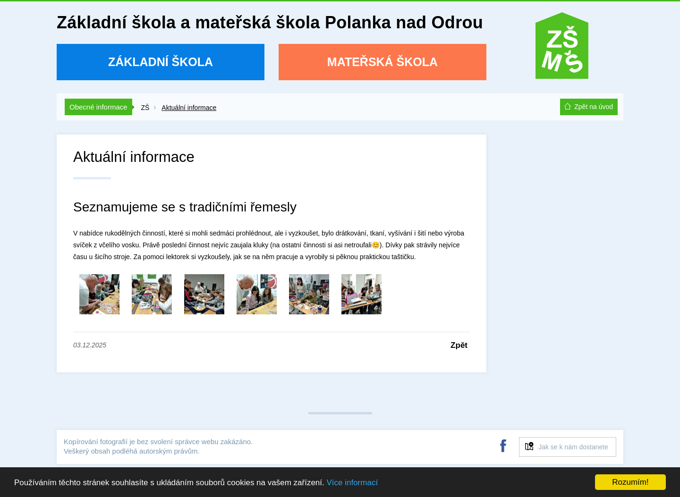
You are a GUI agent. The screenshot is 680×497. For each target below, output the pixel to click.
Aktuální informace (189, 107)
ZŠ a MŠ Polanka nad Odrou (562, 48)
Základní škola (160, 61)
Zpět (459, 345)
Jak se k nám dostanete (573, 447)
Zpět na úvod (593, 106)
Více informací (352, 482)
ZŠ (145, 107)
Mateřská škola (382, 61)
